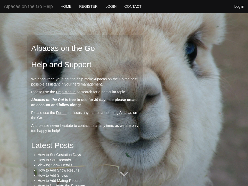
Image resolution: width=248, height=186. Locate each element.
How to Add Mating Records (60, 181)
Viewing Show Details (55, 165)
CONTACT (133, 6)
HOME (66, 6)
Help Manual (66, 92)
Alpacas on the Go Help (28, 6)
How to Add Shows (53, 175)
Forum (61, 113)
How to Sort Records (54, 160)
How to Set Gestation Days (59, 155)
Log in (239, 6)
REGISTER (88, 6)
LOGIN (111, 6)
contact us (86, 125)
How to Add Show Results (58, 170)
